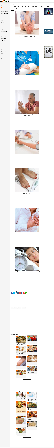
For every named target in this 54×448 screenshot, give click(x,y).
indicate (16, 308)
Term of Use (3, 49)
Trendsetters (3, 38)
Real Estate (3, 24)
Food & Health (3, 15)
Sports (2, 27)
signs (12, 308)
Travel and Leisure (4, 31)
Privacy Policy (3, 51)
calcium (20, 308)
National (2, 20)
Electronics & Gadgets (4, 11)
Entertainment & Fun (4, 13)
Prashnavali (3, 40)
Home (11, 4)
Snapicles (3, 43)
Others (2, 22)
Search (2, 5)
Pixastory (3, 7)
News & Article (3, 36)
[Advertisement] (27, 44)
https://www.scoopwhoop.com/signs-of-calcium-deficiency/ (26, 288)
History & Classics (4, 18)
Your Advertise (3, 58)
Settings (3, 55)
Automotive (3, 9)
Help (2, 53)
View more (27, 437)
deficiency (23, 308)
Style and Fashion (4, 29)
